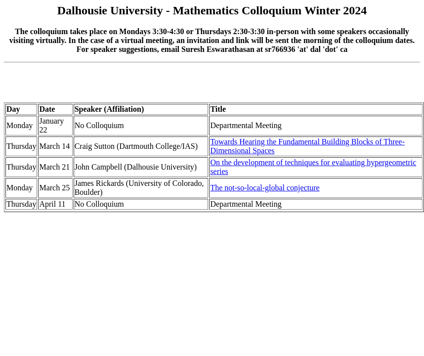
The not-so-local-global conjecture (264, 187)
